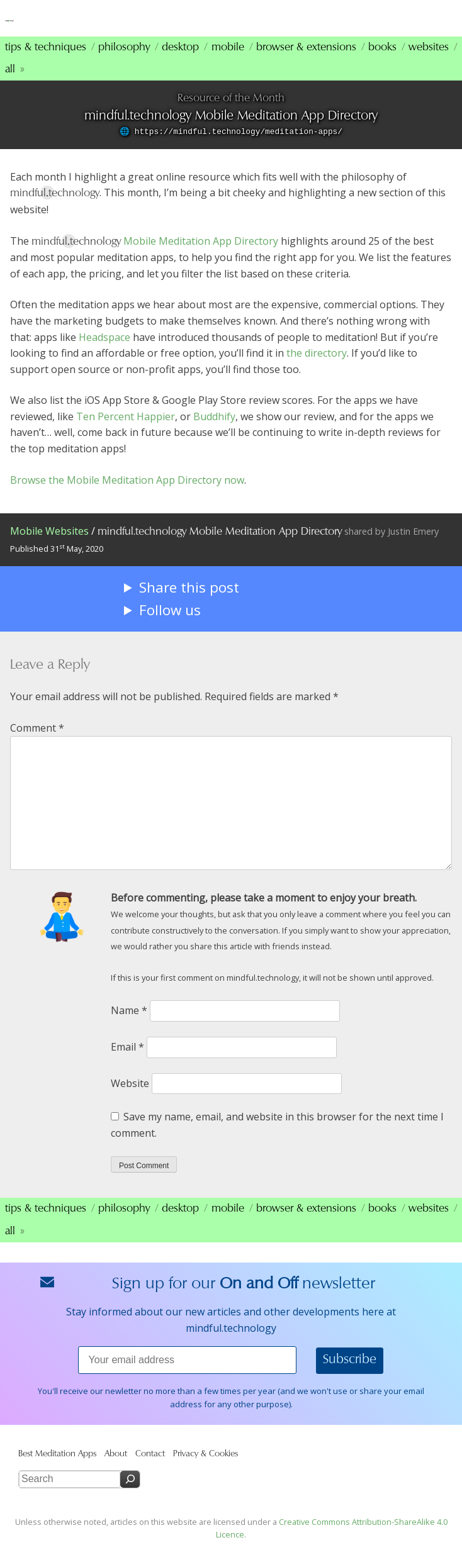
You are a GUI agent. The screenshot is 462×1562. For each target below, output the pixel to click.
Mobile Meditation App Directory (200, 257)
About (115, 1470)
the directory (316, 369)
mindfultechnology (94, 24)
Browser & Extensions (306, 63)
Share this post (189, 603)
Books (382, 63)
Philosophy (124, 63)
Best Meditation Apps (57, 1470)
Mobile (227, 63)
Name (129, 1027)
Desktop (180, 63)
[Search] (130, 1495)
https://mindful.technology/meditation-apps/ (238, 148)
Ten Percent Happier (125, 432)
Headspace (104, 353)
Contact (150, 1470)
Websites (428, 63)
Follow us (170, 626)
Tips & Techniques (45, 63)
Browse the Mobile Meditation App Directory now (127, 496)
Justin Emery (413, 548)
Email (127, 1063)
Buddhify (214, 432)
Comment (37, 743)
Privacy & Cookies (205, 1470)
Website (130, 1099)
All (10, 85)
